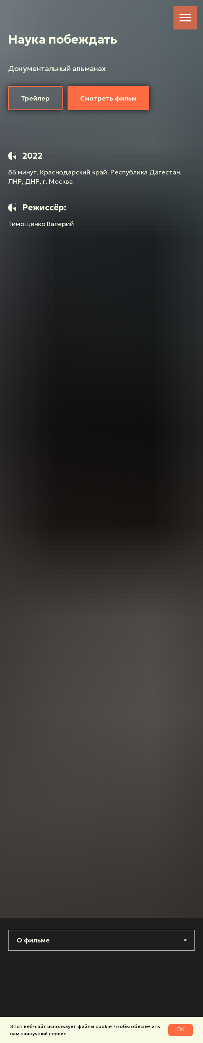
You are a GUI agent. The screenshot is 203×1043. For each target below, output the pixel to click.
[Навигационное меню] (185, 18)
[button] (35, 98)
